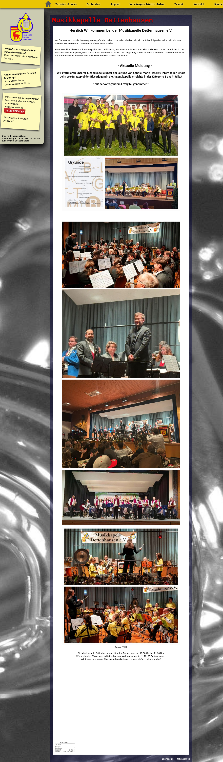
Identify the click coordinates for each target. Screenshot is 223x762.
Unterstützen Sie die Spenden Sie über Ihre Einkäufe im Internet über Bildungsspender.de (21, 102)
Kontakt (199, 4)
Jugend (114, 4)
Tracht (179, 4)
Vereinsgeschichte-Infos (147, 4)
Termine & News (66, 4)
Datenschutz (183, 759)
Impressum (167, 759)
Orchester (93, 4)
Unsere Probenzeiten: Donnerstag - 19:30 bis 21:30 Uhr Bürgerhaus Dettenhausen (21, 138)
